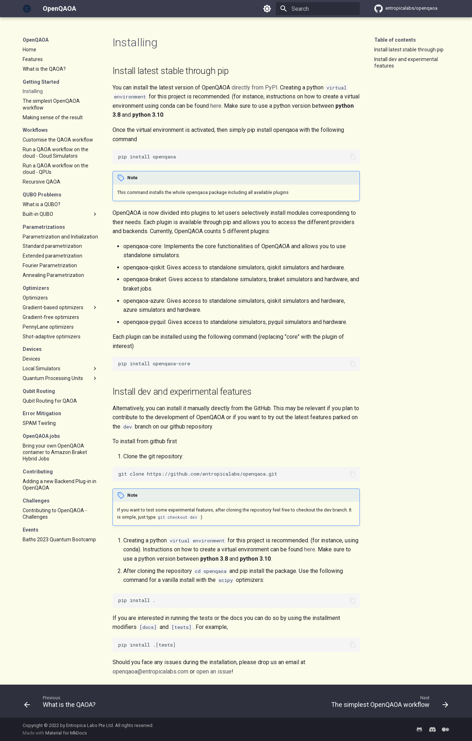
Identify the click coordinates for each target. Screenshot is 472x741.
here (215, 105)
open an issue (214, 671)
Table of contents (395, 40)
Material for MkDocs (66, 733)
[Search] (318, 8)
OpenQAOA (36, 40)
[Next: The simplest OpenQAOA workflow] (387, 703)
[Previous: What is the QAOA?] (61, 703)
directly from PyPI (255, 87)
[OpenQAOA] (27, 8)
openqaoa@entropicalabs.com (150, 671)
